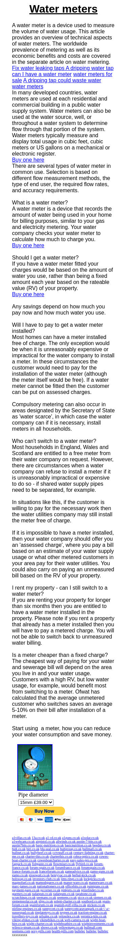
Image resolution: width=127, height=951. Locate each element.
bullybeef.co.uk (40, 853)
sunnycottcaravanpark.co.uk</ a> (87, 909)
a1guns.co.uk (71, 838)
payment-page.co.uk (26, 890)
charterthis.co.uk (61, 856)
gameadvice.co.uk (77, 871)
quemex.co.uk (21, 894)
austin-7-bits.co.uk (89, 841)
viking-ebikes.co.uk (25, 920)
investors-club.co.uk (46, 879)
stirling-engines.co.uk (27, 909)
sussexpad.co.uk (23, 912)
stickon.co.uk (96, 905)
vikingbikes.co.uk (52, 920)
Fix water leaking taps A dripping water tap (63, 68)
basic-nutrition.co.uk (50, 845)
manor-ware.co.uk (75, 882)
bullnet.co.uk (21, 853)
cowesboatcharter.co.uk (53, 860)
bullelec (80, 931)
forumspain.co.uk (93, 867)
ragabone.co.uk (86, 894)
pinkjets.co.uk (70, 890)
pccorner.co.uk (50, 890)
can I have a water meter (42, 74)
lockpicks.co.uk (94, 879)
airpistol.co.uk (45, 841)
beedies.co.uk (101, 845)
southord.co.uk (91, 901)
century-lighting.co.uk (88, 853)
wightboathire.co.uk (67, 924)
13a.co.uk (38, 838)
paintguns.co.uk (97, 886)
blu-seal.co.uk (49, 849)
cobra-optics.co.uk (85, 856)
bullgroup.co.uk (71, 849)
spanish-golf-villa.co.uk (70, 905)
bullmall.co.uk (92, 849)
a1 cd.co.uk (53, 838)
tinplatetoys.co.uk (47, 912)
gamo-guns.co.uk (101, 871)
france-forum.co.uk (25, 871)
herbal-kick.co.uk (84, 875)
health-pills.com (63, 931)
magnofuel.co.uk (23, 882)
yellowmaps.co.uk (71, 927)
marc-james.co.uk (24, 886)
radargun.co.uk (42, 894)
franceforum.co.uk (51, 871)
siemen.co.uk (102, 897)
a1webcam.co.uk (23, 841)
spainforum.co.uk (41, 905)
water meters (27, 86)
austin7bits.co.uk (23, 845)
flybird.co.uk (84, 864)
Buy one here (28, 160)
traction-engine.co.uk (92, 912)
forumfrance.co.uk (67, 867)
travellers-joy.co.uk (25, 916)
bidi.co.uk (19, 849)
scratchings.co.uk (24, 897)
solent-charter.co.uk (67, 901)
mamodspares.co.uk (49, 882)
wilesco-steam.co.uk (26, 927)
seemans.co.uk (46, 897)
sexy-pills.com (41, 931)
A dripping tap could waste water (62, 80)
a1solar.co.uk (90, 838)
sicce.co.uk (85, 897)
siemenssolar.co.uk (25, 901)
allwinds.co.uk (66, 841)
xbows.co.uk (49, 927)
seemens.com (21, 931)
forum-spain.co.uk (42, 867)
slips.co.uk (46, 901)
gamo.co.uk (20, 875)
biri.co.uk (32, 849)
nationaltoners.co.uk (50, 886)
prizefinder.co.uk (92, 890)
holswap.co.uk (22, 879)
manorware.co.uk (100, 882)
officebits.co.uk (75, 886)
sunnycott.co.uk (53, 909)
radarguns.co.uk (64, 894)
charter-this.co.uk (37, 856)
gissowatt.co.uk (39, 875)
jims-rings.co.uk (72, 879)
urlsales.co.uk (48, 916)
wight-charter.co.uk (39, 924)
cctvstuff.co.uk (62, 853)
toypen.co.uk (69, 912)
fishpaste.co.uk (42, 864)
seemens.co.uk (67, 897)
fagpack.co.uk (21, 864)
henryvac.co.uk (60, 875)
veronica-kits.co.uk (94, 916)
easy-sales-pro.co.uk (84, 860)
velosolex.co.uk (69, 916)
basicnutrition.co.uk (78, 845)
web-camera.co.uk (77, 920)
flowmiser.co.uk (64, 864)
